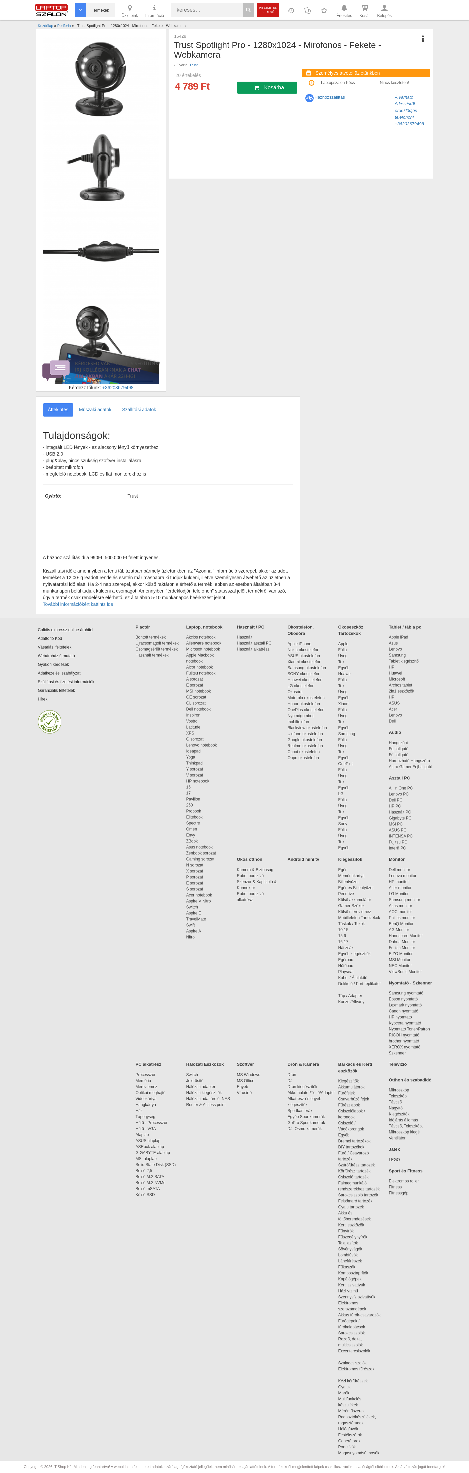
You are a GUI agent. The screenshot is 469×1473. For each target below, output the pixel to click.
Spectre (193, 823)
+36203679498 (118, 387)
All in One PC (401, 788)
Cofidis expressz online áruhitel (65, 630)
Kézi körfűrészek (356, 1381)
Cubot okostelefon (304, 751)
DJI (291, 1080)
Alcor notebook (199, 667)
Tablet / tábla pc (405, 627)
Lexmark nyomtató (405, 1005)
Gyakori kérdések (53, 664)
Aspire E (193, 913)
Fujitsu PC (398, 842)
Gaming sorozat (201, 859)
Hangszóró (398, 742)
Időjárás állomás (403, 1120)
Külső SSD (145, 1194)
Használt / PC (250, 627)
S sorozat (194, 889)
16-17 (343, 941)
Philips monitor (402, 917)
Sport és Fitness (406, 1170)
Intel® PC (397, 848)
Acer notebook (199, 895)
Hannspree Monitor (406, 935)
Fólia (342, 650)
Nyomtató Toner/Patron (409, 1029)
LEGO (394, 1159)
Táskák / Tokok (351, 923)
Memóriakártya (351, 875)
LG (341, 793)
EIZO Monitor (401, 953)
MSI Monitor (400, 959)
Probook (193, 811)
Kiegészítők (350, 859)
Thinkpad (194, 763)
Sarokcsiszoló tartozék (358, 1195)
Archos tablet (400, 685)
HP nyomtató (400, 1017)
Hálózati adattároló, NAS (208, 1098)
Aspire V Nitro (199, 901)
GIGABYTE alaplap (154, 1152)
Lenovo (395, 649)
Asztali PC (399, 777)
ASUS (394, 703)
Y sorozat (194, 769)
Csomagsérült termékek (157, 649)
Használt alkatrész (253, 649)
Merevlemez (146, 1086)
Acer (393, 709)
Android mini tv (303, 859)
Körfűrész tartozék (354, 1171)
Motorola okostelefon (306, 698)
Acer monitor (400, 887)
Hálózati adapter (200, 1086)
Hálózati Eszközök (205, 1064)
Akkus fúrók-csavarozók (359, 1315)
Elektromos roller (404, 1181)
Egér (342, 869)
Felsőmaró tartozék (355, 1201)
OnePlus (346, 763)
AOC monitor (400, 911)
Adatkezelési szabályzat (59, 673)
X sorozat (194, 871)
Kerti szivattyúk (351, 1285)
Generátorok (349, 1441)
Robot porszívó (250, 875)
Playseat (346, 971)
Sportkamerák (300, 1110)
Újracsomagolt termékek (157, 643)
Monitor (397, 859)
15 (188, 787)
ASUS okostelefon (304, 656)
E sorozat (194, 685)
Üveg (343, 656)
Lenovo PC (399, 794)
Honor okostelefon (304, 704)
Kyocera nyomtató (405, 1023)
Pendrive (346, 893)
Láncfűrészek (353, 1261)
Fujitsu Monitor (402, 947)
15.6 (342, 935)
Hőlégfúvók (348, 1429)
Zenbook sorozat (201, 853)
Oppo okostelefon (303, 757)
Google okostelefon (305, 739)
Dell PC (396, 800)
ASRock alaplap (151, 1146)
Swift (190, 925)
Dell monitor (399, 869)
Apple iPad (398, 637)
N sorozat (194, 865)
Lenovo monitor (403, 875)
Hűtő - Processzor (152, 1122)
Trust (193, 65)
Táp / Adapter (350, 995)
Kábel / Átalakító (354, 977)
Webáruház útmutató (56, 656)
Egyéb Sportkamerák (307, 1116)
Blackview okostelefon (307, 728)
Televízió (398, 1064)
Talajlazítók (348, 1243)
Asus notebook (199, 847)
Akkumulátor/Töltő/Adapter (311, 1092)
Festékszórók (350, 1435)
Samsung (346, 734)
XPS (190, 733)
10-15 (343, 929)
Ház (139, 1110)
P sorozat (194, 877)
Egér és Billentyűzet (356, 887)
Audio (395, 732)
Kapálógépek (350, 1279)
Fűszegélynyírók (354, 1237)
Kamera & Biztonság (255, 869)
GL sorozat (196, 703)
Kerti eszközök (351, 1225)
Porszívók (347, 1447)
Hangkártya (146, 1104)
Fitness (395, 1187)
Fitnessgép (399, 1193)
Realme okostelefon (305, 745)
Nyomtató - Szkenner (410, 982)
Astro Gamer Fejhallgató (410, 766)
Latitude (193, 727)
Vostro (192, 721)
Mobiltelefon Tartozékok (359, 917)
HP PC (395, 806)
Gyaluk (352, 1387)
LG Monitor (399, 893)
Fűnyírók (346, 1231)
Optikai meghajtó (151, 1092)
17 (188, 793)
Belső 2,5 (144, 1170)
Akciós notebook (201, 637)
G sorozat (195, 739)
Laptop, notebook (204, 627)
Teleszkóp (398, 1096)
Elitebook (194, 817)
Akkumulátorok (354, 1087)
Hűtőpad (345, 965)
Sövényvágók (353, 1249)
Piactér (143, 627)
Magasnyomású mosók (358, 1453)
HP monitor (399, 881)
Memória (143, 1080)
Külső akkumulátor (354, 899)
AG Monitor (399, 929)
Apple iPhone (299, 644)
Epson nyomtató (403, 999)
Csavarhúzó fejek (357, 1099)
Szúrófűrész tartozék (356, 1165)
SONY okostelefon (304, 674)
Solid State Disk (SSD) (156, 1164)
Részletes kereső (268, 10)
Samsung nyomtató (406, 993)
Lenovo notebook (201, 745)
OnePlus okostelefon (306, 710)
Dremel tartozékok (357, 1141)
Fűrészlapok (352, 1105)
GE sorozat (197, 697)
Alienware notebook (203, 643)
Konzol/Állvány (351, 1001)
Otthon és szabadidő (410, 1079)
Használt (245, 637)
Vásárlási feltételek (55, 647)
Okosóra (295, 692)
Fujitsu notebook (201, 673)
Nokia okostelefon (303, 650)
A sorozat (194, 679)
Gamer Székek (351, 905)
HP (392, 667)
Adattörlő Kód (50, 638)
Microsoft (397, 679)
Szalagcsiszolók (352, 1363)
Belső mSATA (149, 1188)
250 (189, 805)
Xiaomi (344, 704)
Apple (343, 644)
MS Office (245, 1080)
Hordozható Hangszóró (409, 760)
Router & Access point (206, 1104)
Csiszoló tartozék (353, 1177)
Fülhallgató (399, 754)
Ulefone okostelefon (305, 734)
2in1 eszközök (401, 691)
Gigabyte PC (400, 818)
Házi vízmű (348, 1291)
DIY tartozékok (351, 1147)
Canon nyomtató (403, 1011)
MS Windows (248, 1074)
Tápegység (145, 1116)
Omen (191, 829)
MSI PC (396, 824)
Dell (392, 721)
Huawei (345, 674)
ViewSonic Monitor (405, 971)
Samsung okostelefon (307, 668)
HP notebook (197, 781)
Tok (341, 662)
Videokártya (146, 1098)
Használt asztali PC (254, 643)
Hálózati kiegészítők (204, 1092)
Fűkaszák (346, 1267)
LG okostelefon (301, 686)
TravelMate (197, 919)
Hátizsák (346, 947)
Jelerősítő (195, 1080)
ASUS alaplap (149, 1140)
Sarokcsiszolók (353, 1333)
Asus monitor (400, 905)
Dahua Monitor (402, 941)
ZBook (192, 841)
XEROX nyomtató (405, 1047)
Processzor (146, 1074)
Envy (190, 835)
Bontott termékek (151, 637)
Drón (292, 1074)
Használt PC (400, 812)
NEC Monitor (400, 965)
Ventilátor (397, 1138)
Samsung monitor (404, 899)
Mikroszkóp (399, 1090)
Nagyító (396, 1108)
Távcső (395, 1102)
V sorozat (194, 775)
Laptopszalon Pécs (338, 82)
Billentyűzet (348, 881)
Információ (154, 10)
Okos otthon (250, 859)
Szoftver (245, 1064)
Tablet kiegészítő (404, 661)
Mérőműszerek (351, 1411)
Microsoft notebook (203, 649)
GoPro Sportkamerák (306, 1122)
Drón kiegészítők (302, 1086)
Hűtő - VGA (146, 1128)
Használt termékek (152, 655)
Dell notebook (198, 709)
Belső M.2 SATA (150, 1176)
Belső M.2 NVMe (152, 1182)
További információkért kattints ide (78, 604)
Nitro (190, 937)
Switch (192, 907)
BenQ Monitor (401, 923)
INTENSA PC (401, 836)
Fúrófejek (350, 1093)
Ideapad (193, 751)
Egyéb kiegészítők (354, 953)
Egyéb (344, 668)
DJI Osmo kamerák (306, 1128)
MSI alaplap (146, 1158)
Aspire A (193, 931)
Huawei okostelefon (305, 680)
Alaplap (142, 1134)
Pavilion (193, 799)
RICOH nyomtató (404, 1035)
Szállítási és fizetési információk (66, 682)
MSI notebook (198, 691)
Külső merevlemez (354, 911)
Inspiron (193, 715)
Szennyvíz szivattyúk (356, 1297)
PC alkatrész (148, 1064)
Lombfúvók (348, 1255)
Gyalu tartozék (351, 1207)
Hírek (43, 699)
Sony (342, 823)
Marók (348, 1393)
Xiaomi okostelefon (304, 662)
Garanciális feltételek (56, 690)
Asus (393, 643)
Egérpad (345, 959)
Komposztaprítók (353, 1273)
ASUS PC (398, 830)
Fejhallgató (399, 748)
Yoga (190, 757)
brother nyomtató (404, 1041)
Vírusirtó (244, 1092)
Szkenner (397, 1053)
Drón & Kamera (303, 1064)
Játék (394, 1149)
